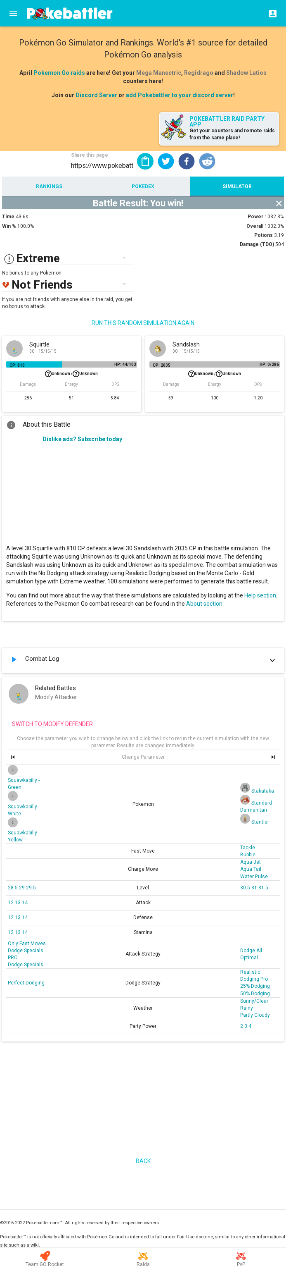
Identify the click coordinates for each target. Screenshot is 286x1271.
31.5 (263, 888)
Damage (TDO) (257, 244)
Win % (9, 226)
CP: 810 (17, 365)
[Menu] (13, 13)
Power (255, 217)
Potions (263, 235)
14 (25, 902)
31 (254, 888)
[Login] (270, 13)
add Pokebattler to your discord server (179, 95)
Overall (254, 226)
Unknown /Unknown (71, 373)
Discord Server (96, 95)
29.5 (31, 888)
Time (8, 217)
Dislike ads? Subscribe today (82, 439)
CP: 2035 (161, 365)
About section (204, 603)
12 (11, 902)
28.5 (13, 888)
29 (22, 888)
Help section (260, 595)
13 (18, 902)
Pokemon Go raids (59, 72)
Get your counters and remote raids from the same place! (232, 134)
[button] (166, 161)
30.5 (245, 888)
